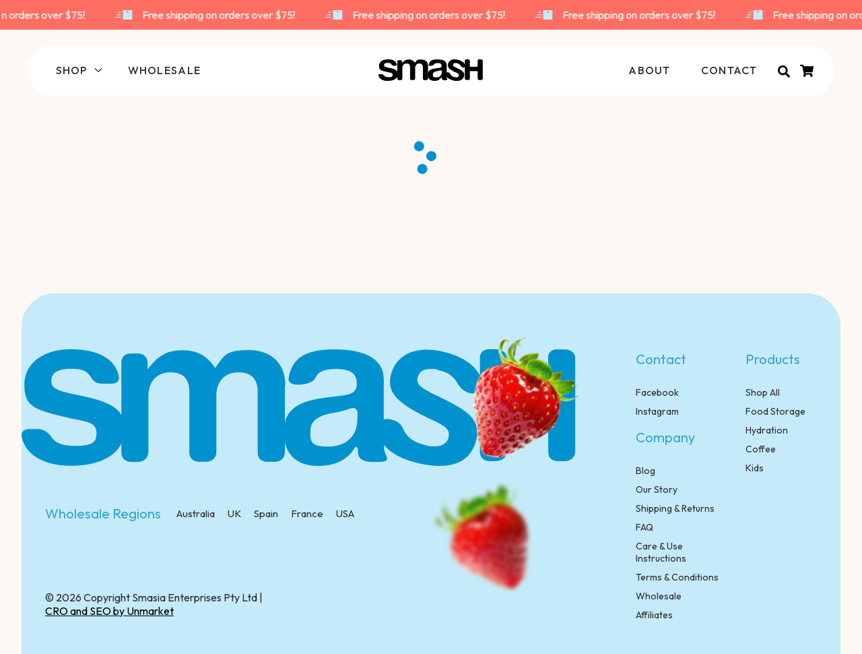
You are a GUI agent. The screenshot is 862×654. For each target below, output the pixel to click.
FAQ (644, 527)
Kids (754, 468)
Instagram (657, 411)
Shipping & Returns (675, 508)
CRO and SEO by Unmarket (109, 611)
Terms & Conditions (677, 577)
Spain (265, 513)
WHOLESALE (164, 70)
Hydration (766, 430)
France (306, 513)
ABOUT (649, 70)
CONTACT (729, 70)
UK (233, 513)
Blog (645, 471)
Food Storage (775, 411)
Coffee (760, 449)
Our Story (656, 489)
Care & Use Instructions (661, 552)
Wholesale (659, 596)
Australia (195, 513)
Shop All (762, 392)
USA (344, 513)
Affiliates (654, 615)
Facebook (657, 392)
